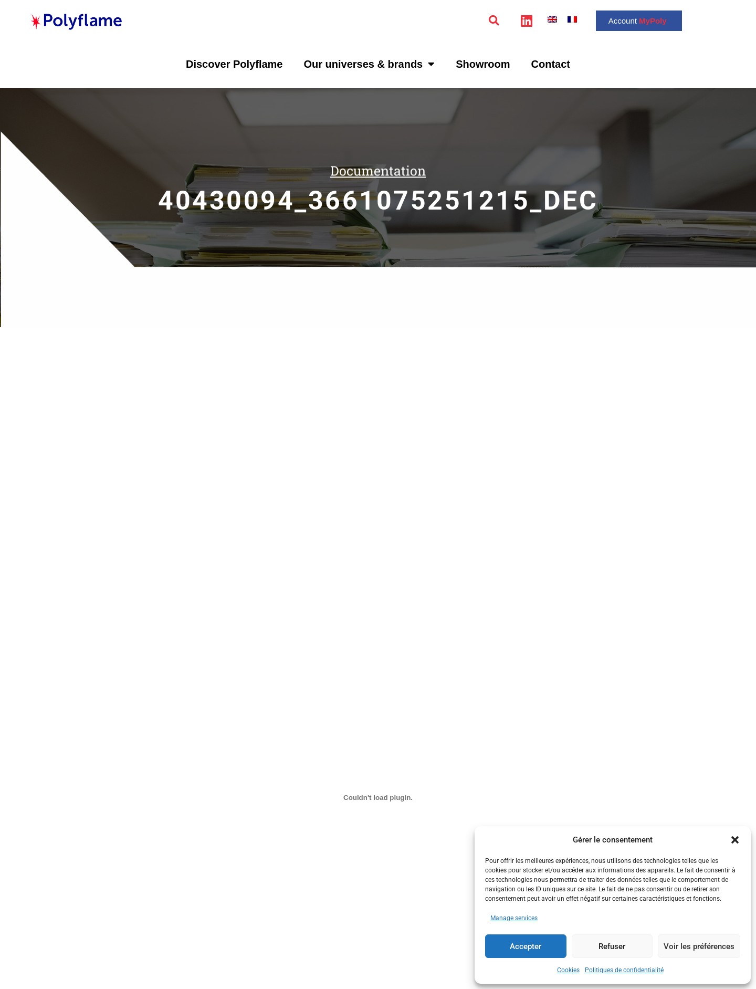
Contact (550, 64)
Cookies (568, 970)
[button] (735, 840)
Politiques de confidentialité (624, 970)
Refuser (611, 946)
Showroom (483, 64)
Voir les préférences (699, 946)
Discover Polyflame (234, 64)
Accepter (525, 946)
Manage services (514, 918)
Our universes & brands (369, 64)
